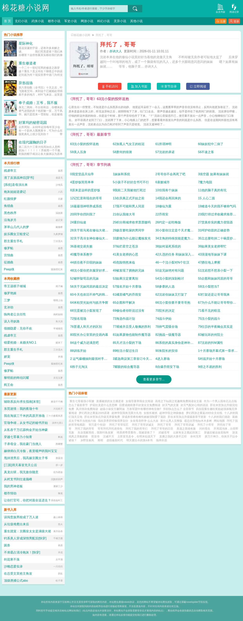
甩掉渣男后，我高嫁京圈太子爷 (26, 458)
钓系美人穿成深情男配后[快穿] (25, 538)
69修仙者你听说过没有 (129, 310)
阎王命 (8, 384)
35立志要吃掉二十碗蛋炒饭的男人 (217, 239)
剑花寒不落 (12, 559)
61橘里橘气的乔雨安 (127, 294)
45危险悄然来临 (124, 262)
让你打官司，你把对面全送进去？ (27, 500)
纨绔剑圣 (161, 440)
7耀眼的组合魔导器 (126, 366)
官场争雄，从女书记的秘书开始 (26, 422)
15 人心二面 (206, 198)
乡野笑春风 (87, 440)
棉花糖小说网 (26, 7)
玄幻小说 (21, 21)
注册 (221, 21)
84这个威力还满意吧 (84, 342)
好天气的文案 (170, 405)
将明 (100, 440)
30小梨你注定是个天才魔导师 (174, 231)
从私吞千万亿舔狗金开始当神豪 (26, 429)
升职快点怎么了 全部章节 (178, 409)
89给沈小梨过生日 (125, 350)
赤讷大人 (115, 51)
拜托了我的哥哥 (85, 428)
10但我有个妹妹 (166, 190)
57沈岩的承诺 (165, 152)
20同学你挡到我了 (83, 214)
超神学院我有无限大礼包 (127, 412)
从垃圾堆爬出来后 (16, 524)
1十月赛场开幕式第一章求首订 (218, 351)
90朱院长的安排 (166, 350)
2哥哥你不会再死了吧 (170, 174)
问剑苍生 (204, 428)
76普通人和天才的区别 (86, 326)
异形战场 (26, 83)
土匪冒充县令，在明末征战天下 (136, 436)
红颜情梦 (10, 198)
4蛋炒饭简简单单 (82, 182)
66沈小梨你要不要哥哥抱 (172, 302)
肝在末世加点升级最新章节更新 (187, 416)
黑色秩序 (10, 213)
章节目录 (168, 86)
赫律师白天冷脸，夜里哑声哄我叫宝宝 (30, 451)
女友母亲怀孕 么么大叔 (144, 420)
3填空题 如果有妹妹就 (213, 174)
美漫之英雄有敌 (186, 428)
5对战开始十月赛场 (211, 358)
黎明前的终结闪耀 (16, 377)
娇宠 (7, 356)
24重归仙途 (78, 222)
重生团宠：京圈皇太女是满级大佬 (27, 531)
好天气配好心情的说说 (194, 405)
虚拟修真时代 (114, 440)
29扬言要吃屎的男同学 (129, 230)
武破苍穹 (164, 432)
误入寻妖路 (12, 321)
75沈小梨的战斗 (209, 318)
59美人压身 (78, 152)
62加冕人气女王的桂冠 (129, 144)
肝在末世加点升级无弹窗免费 (102, 416)
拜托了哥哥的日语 (163, 428)
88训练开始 (78, 350)
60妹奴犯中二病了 (211, 144)
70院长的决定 (165, 310)
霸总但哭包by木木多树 (198, 420)
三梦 (7, 300)
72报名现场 (78, 318)
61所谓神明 (163, 144)
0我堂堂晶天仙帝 (82, 174)
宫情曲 (8, 255)
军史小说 (70, 21)
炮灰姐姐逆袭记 (15, 191)
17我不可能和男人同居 (129, 206)
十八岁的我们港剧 (219, 416)
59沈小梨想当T (208, 286)
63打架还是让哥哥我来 (214, 294)
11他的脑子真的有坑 (212, 190)
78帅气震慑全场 (166, 326)
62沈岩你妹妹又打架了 (171, 294)
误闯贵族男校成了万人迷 (21, 517)
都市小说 (54, 21)
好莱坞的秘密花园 (33, 123)
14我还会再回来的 (168, 198)
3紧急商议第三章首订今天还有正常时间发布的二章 (132, 359)
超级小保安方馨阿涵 (112, 409)
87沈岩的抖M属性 (210, 342)
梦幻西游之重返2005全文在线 (204, 412)
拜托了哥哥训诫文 (143, 424)
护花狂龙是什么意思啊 (103, 405)
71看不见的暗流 (209, 310)
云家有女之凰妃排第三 (186, 432)
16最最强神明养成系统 (86, 206)
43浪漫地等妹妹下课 (212, 254)
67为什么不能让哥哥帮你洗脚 (217, 303)
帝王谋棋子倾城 (15, 286)
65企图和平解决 (124, 302)
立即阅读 (198, 86)
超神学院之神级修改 (171, 412)
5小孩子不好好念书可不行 (131, 182)
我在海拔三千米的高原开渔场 (24, 415)
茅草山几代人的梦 (16, 227)
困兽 (7, 545)
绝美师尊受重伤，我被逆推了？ (136, 432)
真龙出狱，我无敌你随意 (21, 472)
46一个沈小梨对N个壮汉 (172, 262)
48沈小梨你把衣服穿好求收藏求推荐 (89, 271)
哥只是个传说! (98, 424)
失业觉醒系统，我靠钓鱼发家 (95, 432)
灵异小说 (120, 21)
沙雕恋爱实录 (13, 566)
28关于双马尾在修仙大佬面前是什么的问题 (89, 231)
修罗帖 (8, 248)
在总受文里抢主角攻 (18, 573)
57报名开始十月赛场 (127, 286)
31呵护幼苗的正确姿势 (214, 230)
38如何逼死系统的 (168, 246)
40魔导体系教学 (81, 254)
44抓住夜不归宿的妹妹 (86, 262)
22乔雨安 (161, 214)
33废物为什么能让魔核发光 (132, 238)
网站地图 (219, 420)
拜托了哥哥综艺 (119, 424)
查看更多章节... (153, 379)
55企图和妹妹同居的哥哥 (215, 278)
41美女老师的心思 (125, 254)
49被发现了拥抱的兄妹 (129, 270)
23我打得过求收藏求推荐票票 (217, 215)
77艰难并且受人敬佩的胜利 (132, 326)
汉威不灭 (108, 436)
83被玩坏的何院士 (211, 334)
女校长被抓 (150, 412)
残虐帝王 (10, 170)
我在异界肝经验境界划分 (113, 420)
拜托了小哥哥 (206, 424)
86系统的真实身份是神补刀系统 (174, 343)
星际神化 (26, 43)
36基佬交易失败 (81, 246)
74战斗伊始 (163, 318)
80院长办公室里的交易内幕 (89, 334)
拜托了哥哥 (165, 424)
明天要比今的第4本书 (139, 440)
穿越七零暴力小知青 (18, 437)
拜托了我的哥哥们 (137, 428)
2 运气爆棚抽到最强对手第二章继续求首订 (88, 359)
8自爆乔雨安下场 (167, 366)
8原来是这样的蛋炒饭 (85, 190)
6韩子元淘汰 (79, 366)
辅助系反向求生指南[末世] (22, 401)
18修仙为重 (163, 206)
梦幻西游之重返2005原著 (94, 412)
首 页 (7, 21)
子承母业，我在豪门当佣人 (23, 444)
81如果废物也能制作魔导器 (132, 334)
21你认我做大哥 (124, 214)
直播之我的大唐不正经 (173, 436)
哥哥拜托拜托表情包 (111, 428)
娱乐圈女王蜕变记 (16, 234)
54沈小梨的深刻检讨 (169, 278)
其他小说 (136, 21)
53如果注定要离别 (125, 278)
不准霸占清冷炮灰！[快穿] (22, 552)
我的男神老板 (13, 486)
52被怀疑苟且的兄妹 (84, 278)
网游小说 (87, 21)
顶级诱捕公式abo (16, 580)
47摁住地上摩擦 (209, 262)
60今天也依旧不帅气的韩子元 (89, 295)
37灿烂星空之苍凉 (125, 246)
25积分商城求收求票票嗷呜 (132, 222)
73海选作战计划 (124, 318)
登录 (234, 21)
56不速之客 (206, 152)
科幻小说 (103, 21)
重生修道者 (27, 63)
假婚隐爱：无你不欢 (18, 328)
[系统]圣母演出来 (16, 184)
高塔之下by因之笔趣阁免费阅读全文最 (178, 401)
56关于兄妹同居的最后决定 (89, 286)
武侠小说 (37, 21)
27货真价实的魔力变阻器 (215, 222)
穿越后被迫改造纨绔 (216, 432)
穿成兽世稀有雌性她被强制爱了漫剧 (144, 416)
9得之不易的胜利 (210, 366)
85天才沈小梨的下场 (127, 342)
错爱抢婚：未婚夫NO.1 (20, 342)
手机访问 (110, 86)
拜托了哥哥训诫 (185, 424)
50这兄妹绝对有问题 (169, 270)
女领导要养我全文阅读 (139, 401)
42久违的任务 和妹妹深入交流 (174, 255)
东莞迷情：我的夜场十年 (21, 408)
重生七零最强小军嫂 (82, 401)
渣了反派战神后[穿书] (19, 177)
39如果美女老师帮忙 (212, 246)
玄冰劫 (8, 307)
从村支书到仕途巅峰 (18, 479)
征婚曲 (8, 262)
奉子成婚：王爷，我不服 (38, 103)
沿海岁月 (10, 220)
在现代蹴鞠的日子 (33, 142)
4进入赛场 (162, 358)
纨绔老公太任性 (15, 314)
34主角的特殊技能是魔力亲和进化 (174, 239)
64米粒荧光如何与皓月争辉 (89, 302)
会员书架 (220, 8)
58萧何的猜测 (122, 152)
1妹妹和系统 (121, 174)
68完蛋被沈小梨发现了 (86, 310)
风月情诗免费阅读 (87, 409)
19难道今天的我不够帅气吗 (217, 206)
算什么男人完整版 (171, 420)
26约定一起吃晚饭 (168, 222)
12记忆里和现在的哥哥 (86, 198)
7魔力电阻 (205, 182)
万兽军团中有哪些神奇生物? (144, 409)
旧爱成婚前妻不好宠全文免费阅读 (139, 405)
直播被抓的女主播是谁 (110, 401)
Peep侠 (9, 269)
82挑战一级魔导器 (168, 334)
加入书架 (139, 86)
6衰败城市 (162, 182)
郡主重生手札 (13, 241)
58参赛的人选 (165, 286)
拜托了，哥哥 (104, 35)
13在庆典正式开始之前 (129, 198)
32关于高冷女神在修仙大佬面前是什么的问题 (89, 239)
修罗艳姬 (10, 293)
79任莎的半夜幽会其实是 (215, 326)
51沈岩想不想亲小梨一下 (215, 270)
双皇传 (95, 436)
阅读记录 (234, 8)
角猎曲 (8, 206)
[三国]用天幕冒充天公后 (20, 465)
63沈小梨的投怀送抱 (84, 144)
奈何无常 (195, 436)
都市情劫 (10, 493)
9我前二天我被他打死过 (129, 190)
